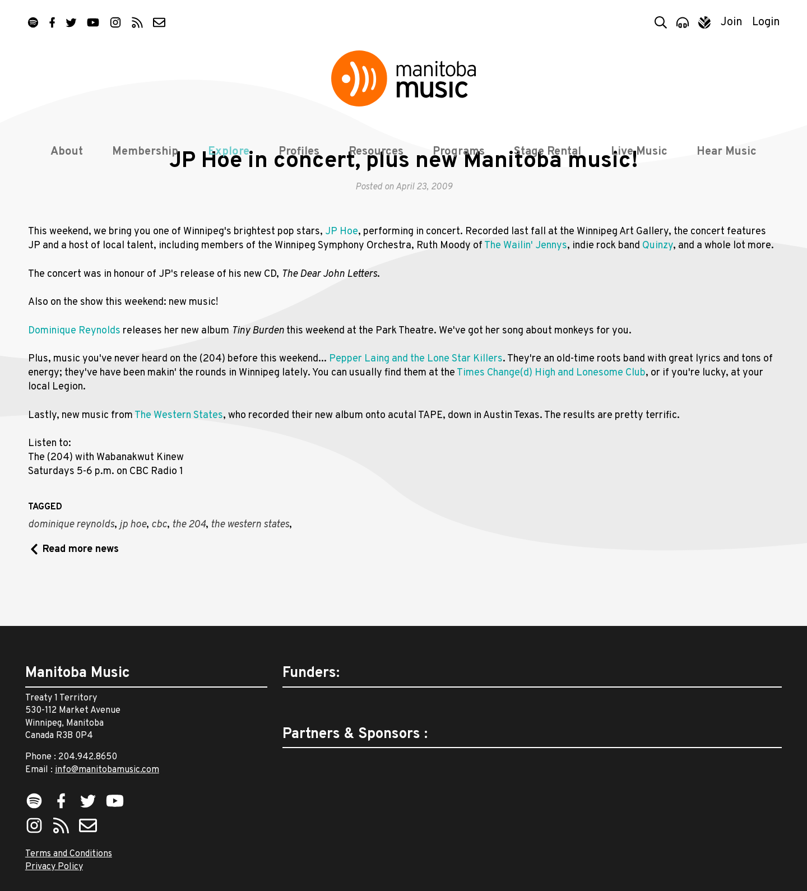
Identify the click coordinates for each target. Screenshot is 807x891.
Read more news (81, 588)
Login (766, 22)
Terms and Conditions (68, 854)
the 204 (189, 564)
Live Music (639, 152)
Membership (145, 152)
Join (732, 22)
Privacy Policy (54, 867)
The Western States (178, 454)
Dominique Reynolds (74, 370)
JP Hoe (341, 271)
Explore (228, 152)
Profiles (299, 152)
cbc (159, 564)
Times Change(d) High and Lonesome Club (551, 412)
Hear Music (727, 152)
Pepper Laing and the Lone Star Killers (416, 398)
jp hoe (132, 564)
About (66, 152)
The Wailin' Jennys (525, 285)
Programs (459, 152)
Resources (376, 152)
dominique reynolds (71, 564)
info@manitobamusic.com (107, 770)
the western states (250, 564)
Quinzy (657, 285)
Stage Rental (547, 152)
